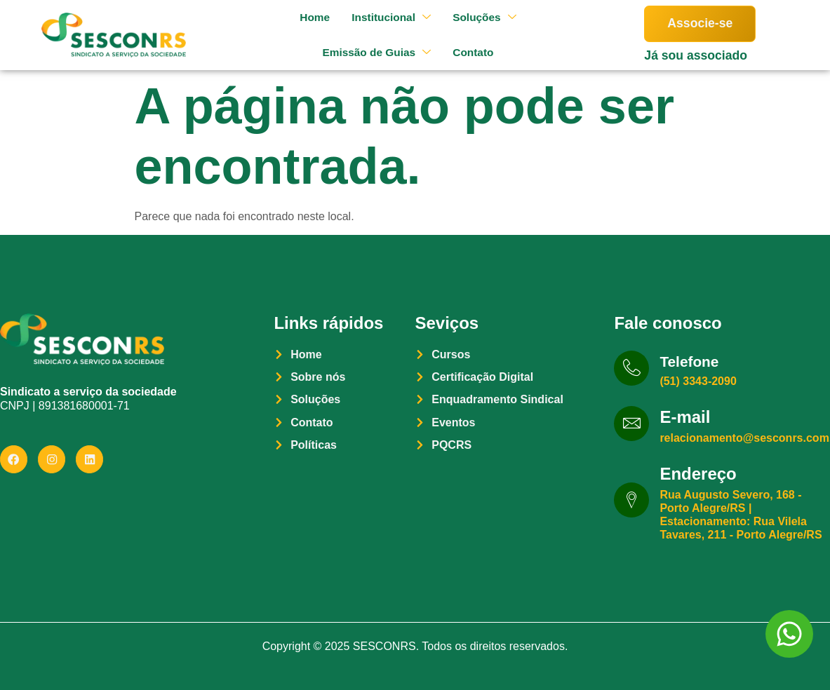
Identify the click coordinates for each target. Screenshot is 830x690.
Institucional (386, 17)
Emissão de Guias (371, 52)
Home (308, 17)
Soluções (482, 17)
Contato (471, 52)
